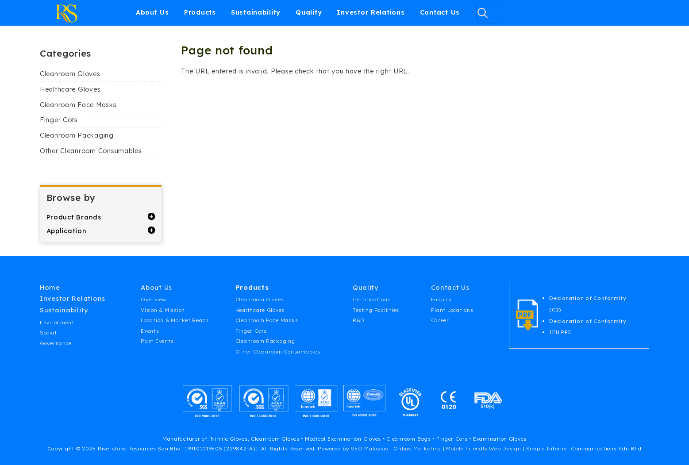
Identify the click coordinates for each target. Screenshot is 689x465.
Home (50, 287)
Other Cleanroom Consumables (91, 150)
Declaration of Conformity (587, 321)
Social (48, 332)
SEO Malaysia (369, 448)
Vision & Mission (163, 310)
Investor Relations (370, 12)
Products (200, 12)
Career (440, 320)
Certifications (371, 299)
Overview (153, 299)
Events (150, 330)
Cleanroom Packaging (77, 135)
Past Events (157, 341)
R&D (359, 320)
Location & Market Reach (175, 320)
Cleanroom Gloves (70, 73)
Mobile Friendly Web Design (483, 448)
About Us (152, 12)
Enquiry (441, 299)
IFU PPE (560, 332)
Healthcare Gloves (70, 89)
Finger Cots (59, 119)
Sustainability (256, 12)
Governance (56, 343)
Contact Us (440, 12)
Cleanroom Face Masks (78, 104)
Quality (309, 12)
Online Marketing (417, 448)
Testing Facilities (376, 310)
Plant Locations (452, 310)
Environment (57, 322)
